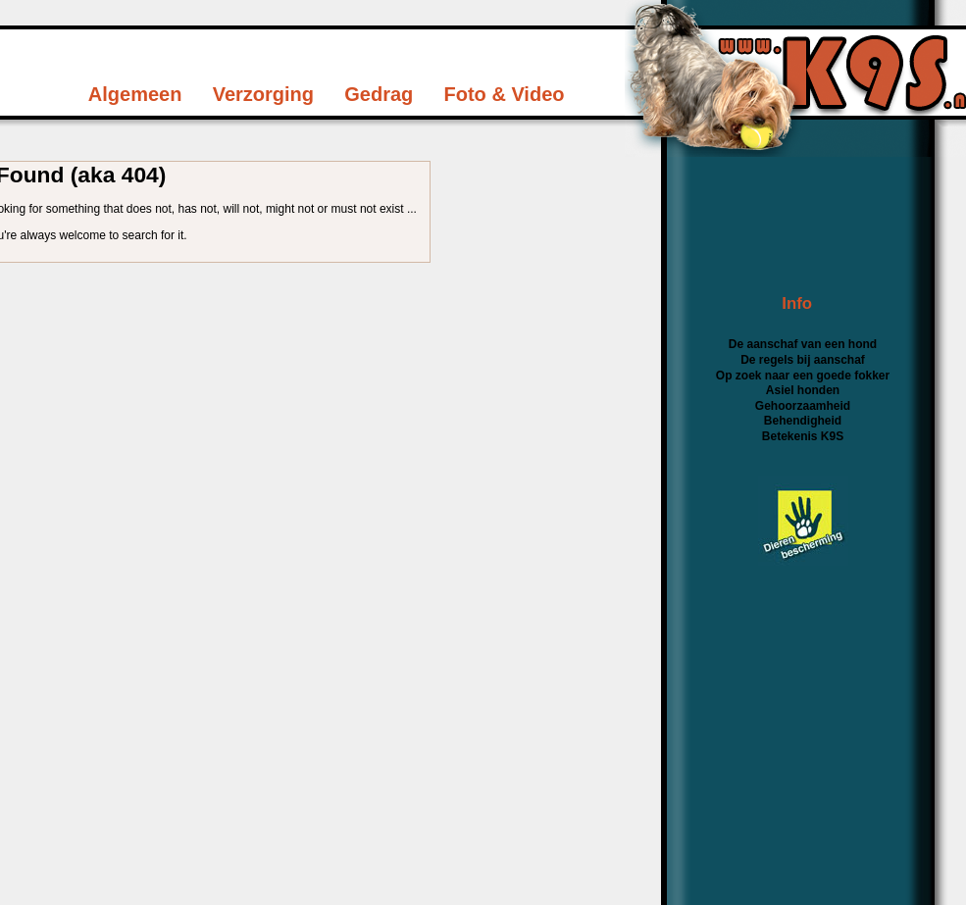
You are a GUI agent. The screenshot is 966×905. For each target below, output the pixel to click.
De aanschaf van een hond (803, 344)
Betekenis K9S (802, 436)
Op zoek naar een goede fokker (803, 375)
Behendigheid (802, 420)
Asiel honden (802, 390)
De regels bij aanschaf (802, 360)
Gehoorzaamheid (802, 406)
